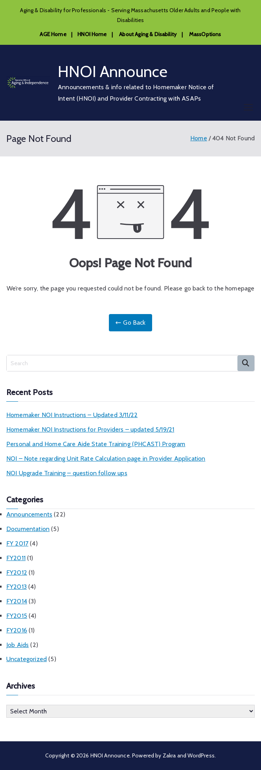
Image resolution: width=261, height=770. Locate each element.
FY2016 (16, 630)
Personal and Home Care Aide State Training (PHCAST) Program (95, 444)
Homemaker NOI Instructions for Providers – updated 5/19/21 (90, 429)
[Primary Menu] (248, 107)
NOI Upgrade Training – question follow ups (66, 473)
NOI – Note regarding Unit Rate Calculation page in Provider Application (105, 458)
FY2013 (16, 586)
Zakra (169, 755)
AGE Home (53, 34)
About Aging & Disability (147, 34)
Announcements (29, 514)
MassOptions (205, 34)
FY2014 (16, 601)
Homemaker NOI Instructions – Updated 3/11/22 (72, 415)
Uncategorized (26, 659)
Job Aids (17, 645)
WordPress (200, 755)
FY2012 (16, 572)
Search (245, 363)
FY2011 (16, 558)
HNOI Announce (112, 71)
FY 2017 (17, 543)
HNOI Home (92, 34)
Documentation (28, 529)
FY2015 (16, 615)
